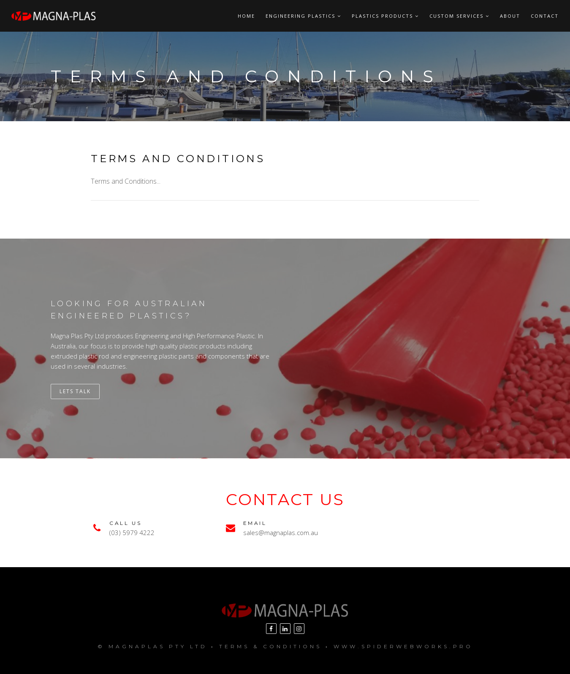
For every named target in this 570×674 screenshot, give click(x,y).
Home (246, 16)
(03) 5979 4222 (132, 532)
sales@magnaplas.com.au (280, 532)
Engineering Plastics (303, 16)
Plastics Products (385, 16)
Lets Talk (75, 391)
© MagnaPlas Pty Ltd (152, 646)
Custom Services (459, 16)
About (510, 16)
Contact (545, 16)
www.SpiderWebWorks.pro (403, 646)
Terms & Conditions (270, 646)
